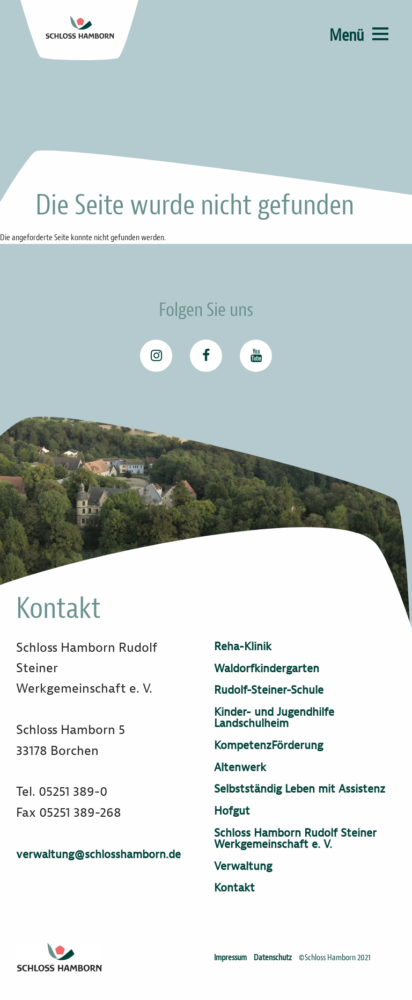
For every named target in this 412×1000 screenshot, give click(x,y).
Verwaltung (243, 866)
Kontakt (234, 888)
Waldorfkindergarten (266, 668)
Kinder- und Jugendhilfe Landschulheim (274, 718)
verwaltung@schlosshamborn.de (98, 854)
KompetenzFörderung (268, 745)
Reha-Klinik (242, 646)
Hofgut (232, 811)
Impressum (230, 957)
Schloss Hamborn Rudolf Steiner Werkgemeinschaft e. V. (295, 839)
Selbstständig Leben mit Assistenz (299, 789)
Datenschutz (273, 957)
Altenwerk (240, 767)
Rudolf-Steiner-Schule (268, 690)
